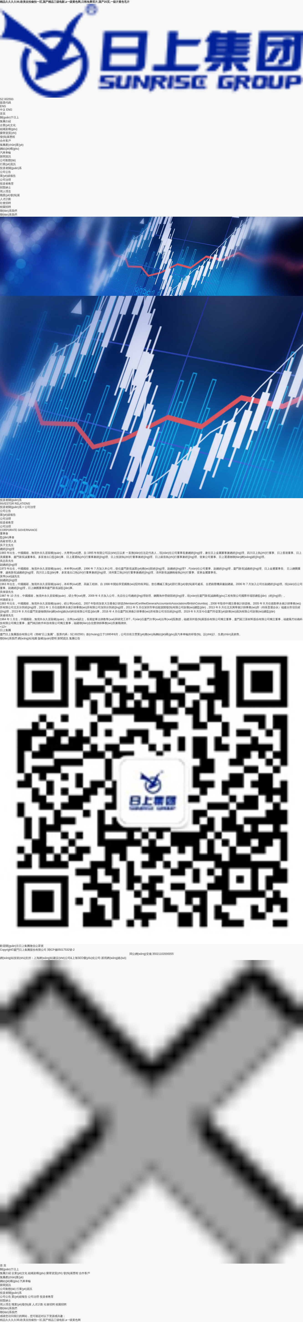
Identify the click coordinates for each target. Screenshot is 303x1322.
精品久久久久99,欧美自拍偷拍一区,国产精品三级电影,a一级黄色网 (40, 1320)
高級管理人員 (8, 541)
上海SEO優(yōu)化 (83, 958)
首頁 (2, 113)
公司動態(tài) (8, 160)
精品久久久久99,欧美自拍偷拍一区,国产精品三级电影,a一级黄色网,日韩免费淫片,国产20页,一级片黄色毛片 (65, 1)
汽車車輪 (5, 152)
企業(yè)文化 (8, 125)
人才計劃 (5, 199)
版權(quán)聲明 (47, 638)
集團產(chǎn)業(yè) (11, 144)
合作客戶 (5, 140)
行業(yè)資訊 (8, 164)
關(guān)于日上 (9, 117)
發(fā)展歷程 (7, 136)
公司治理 (5, 179)
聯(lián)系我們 (8, 210)
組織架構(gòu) (8, 129)
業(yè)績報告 (8, 175)
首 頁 (3, 1265)
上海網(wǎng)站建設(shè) (49, 958)
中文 (2, 109)
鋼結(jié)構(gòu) (9, 148)
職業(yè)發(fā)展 (10, 195)
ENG (9, 109)
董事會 (4, 533)
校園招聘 (5, 206)
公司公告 (5, 172)
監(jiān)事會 (7, 537)
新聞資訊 (5, 156)
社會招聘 (5, 203)
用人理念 (5, 191)
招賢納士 (5, 187)
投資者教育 (7, 183)
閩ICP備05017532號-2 (61, 949)
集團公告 (74, 638)
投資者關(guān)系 (11, 168)
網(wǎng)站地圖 (27, 638)
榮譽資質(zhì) (8, 133)
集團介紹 (5, 121)
